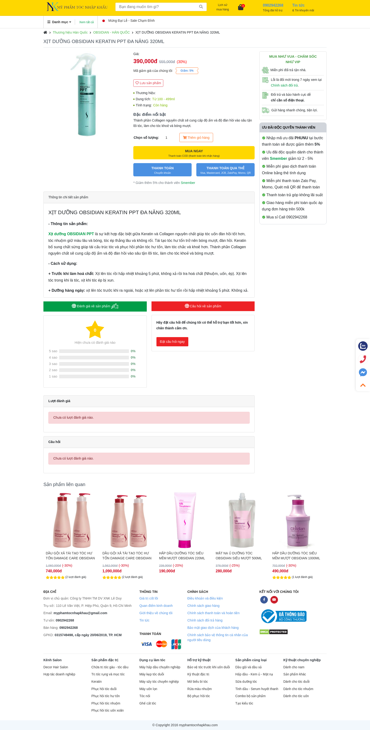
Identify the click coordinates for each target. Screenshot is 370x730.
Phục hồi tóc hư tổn (105, 696)
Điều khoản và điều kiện (205, 598)
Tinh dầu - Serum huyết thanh (256, 689)
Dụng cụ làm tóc (152, 660)
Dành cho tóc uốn (296, 696)
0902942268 (65, 620)
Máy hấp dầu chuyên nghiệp (160, 667)
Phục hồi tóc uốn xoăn (107, 710)
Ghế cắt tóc (147, 703)
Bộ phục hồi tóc (198, 696)
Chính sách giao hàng (203, 606)
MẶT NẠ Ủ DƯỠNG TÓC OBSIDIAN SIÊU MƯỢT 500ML (295, 555)
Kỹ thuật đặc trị (198, 674)
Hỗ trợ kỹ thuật (198, 660)
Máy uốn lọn (148, 689)
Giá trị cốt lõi (148, 598)
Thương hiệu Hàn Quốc (70, 32)
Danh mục (59, 22)
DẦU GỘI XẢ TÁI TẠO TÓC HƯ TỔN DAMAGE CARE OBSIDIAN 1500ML (183, 555)
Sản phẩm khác (294, 674)
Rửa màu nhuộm (199, 689)
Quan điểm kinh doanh (156, 606)
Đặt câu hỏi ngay (172, 341)
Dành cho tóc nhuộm (298, 689)
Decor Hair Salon (55, 667)
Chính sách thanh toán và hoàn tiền (213, 613)
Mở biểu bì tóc (197, 681)
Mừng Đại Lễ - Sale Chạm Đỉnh (128, 20)
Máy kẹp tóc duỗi (151, 674)
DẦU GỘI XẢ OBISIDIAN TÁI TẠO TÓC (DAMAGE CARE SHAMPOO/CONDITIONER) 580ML (71, 555)
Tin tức (144, 620)
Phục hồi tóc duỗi (103, 689)
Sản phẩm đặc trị (104, 660)
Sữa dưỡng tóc (246, 681)
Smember (188, 183)
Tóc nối (144, 696)
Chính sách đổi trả (284, 85)
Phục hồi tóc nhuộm (105, 703)
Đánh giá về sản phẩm (95, 306)
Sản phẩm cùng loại (251, 660)
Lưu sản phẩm (148, 83)
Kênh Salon (52, 660)
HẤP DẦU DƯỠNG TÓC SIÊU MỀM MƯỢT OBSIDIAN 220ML (239, 555)
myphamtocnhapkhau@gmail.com (80, 613)
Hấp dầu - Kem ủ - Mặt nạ (254, 674)
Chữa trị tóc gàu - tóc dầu (109, 667)
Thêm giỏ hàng (196, 137)
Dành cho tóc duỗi (296, 681)
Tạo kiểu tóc (244, 703)
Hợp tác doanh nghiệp (59, 674)
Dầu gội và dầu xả (248, 667)
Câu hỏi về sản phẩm (203, 306)
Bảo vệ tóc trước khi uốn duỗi (208, 667)
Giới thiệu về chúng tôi (155, 613)
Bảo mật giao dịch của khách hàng (213, 628)
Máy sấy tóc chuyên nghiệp (159, 681)
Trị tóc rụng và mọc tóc (108, 674)
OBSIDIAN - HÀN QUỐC (111, 32)
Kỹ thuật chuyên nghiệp (302, 660)
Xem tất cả (86, 22)
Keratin (96, 681)
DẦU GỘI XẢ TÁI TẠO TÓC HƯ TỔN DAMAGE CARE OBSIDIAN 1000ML (126, 555)
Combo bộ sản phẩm (250, 696)
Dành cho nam (293, 667)
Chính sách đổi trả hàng (205, 620)
